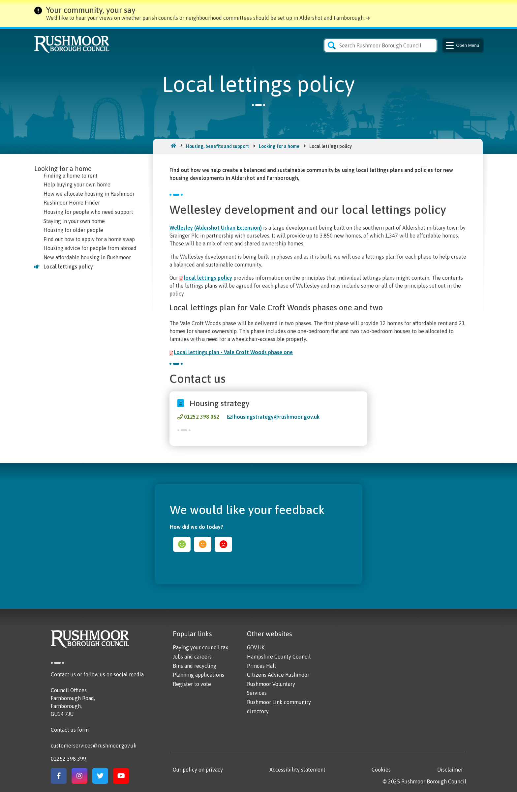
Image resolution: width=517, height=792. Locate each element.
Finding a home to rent (71, 176)
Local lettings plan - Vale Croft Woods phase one (233, 352)
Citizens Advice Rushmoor (278, 675)
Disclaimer (450, 770)
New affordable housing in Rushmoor (87, 257)
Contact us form (70, 730)
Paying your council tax (200, 647)
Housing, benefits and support (217, 146)
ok (202, 544)
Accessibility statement (297, 770)
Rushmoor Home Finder (72, 203)
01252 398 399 (68, 759)
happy (182, 544)
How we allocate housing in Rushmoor (89, 194)
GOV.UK (255, 647)
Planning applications (198, 675)
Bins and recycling (194, 666)
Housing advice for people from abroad (90, 248)
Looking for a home (279, 146)
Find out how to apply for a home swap (89, 239)
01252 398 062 (201, 417)
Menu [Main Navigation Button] (461, 45)
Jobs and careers (192, 657)
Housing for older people (73, 230)
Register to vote (192, 684)
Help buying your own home (77, 184)
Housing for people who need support (88, 212)
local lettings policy (208, 278)
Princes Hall (261, 666)
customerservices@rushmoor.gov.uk (94, 746)
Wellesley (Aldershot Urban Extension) (215, 228)
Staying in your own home (74, 221)
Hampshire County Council (279, 657)
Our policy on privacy (198, 770)
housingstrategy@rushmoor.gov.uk (276, 417)
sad (223, 544)
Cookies (381, 770)
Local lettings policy (68, 266)
